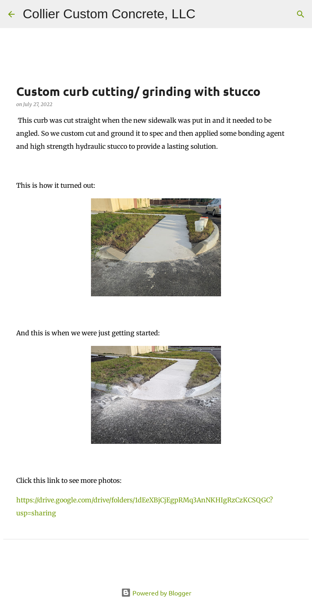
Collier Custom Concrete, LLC (109, 14)
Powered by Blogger (156, 593)
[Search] (207, 14)
